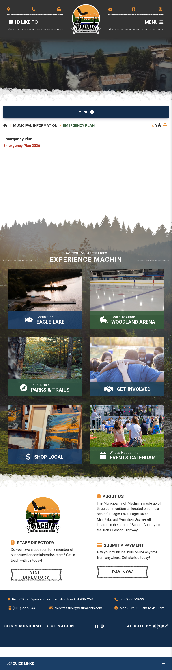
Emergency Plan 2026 (21, 146)
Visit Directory (37, 598)
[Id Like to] (23, 22)
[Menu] (154, 22)
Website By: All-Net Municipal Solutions (161, 649)
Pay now (123, 595)
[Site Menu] (86, 112)
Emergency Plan (79, 125)
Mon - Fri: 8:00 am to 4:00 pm (142, 631)
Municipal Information (35, 125)
